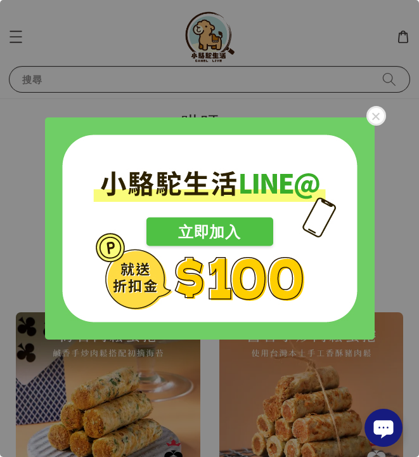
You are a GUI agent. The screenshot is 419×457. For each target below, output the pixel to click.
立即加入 (209, 232)
